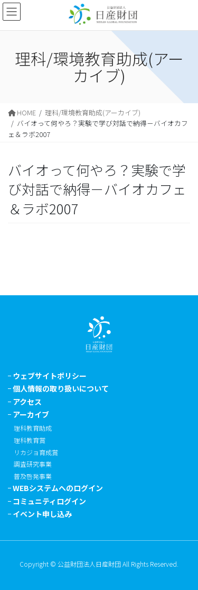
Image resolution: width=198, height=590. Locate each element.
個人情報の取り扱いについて (61, 388)
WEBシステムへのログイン (58, 488)
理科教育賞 (29, 439)
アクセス (27, 401)
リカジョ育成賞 (36, 452)
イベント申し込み (42, 514)
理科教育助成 (33, 427)
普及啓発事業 (33, 475)
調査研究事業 (33, 463)
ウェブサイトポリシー (50, 375)
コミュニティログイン (49, 501)
